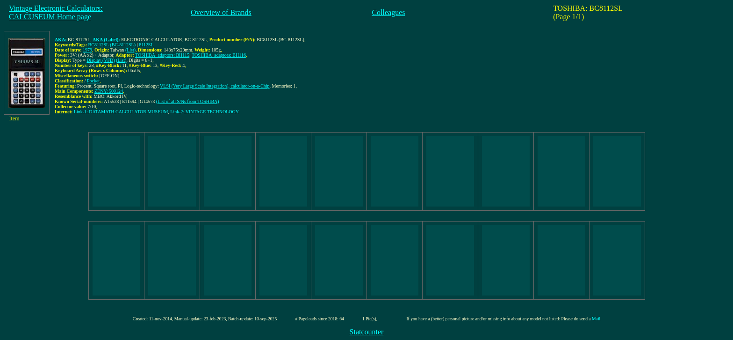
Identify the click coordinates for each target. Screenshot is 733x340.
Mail (596, 318)
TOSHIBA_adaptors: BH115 (162, 55)
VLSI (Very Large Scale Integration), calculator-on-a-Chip (215, 86)
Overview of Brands (221, 12)
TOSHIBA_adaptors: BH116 (219, 55)
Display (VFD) (100, 60)
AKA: (61, 39)
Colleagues (388, 12)
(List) (130, 49)
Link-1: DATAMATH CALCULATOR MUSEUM (121, 111)
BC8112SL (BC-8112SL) (112, 44)
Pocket (93, 80)
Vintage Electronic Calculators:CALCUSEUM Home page (56, 12)
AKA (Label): (106, 39)
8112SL (146, 44)
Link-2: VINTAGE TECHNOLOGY (204, 111)
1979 (87, 49)
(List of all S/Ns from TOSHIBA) (187, 101)
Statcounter (367, 332)
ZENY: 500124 (108, 91)
